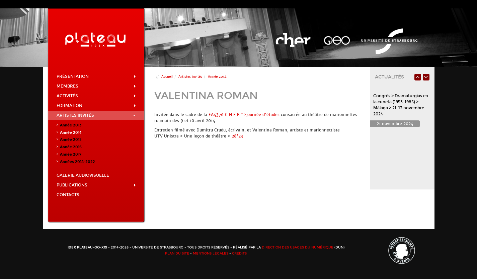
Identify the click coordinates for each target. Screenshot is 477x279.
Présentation (96, 76)
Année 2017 (70, 154)
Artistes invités (96, 115)
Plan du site (177, 254)
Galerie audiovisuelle (83, 175)
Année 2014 (70, 132)
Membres (96, 86)
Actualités (389, 77)
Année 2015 (71, 139)
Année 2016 (71, 147)
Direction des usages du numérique (297, 247)
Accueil (167, 76)
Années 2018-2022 (77, 162)
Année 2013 (71, 125)
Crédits (239, 254)
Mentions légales (210, 254)
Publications (96, 185)
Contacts (68, 194)
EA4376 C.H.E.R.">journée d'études (244, 114)
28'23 (237, 136)
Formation (96, 105)
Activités (96, 96)
